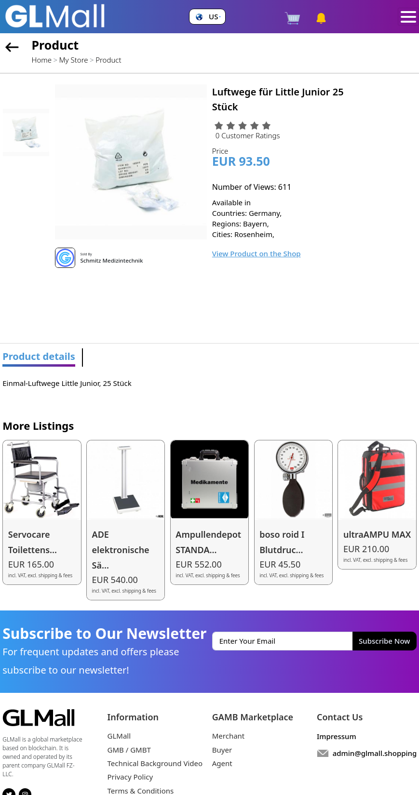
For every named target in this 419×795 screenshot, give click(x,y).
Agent (222, 763)
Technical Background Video (155, 763)
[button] (207, 16)
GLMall (119, 736)
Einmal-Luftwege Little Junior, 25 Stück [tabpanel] (66, 383)
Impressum (336, 736)
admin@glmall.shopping (375, 753)
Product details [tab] (38, 356)
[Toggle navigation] (408, 17)
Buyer (222, 750)
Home (42, 60)
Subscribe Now (384, 641)
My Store (73, 60)
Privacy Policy (130, 777)
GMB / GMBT (129, 750)
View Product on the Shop (256, 253)
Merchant (228, 736)
